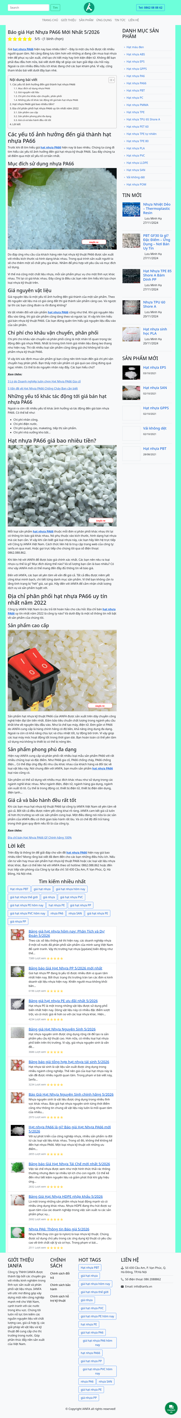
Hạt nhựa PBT (19, 889)
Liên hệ (133, 20)
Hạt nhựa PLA (134, 148)
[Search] (28, 7)
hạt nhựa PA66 (90, 1353)
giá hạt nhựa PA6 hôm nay (97, 1343)
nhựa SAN (75, 913)
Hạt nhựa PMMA (136, 105)
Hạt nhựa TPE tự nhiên (140, 134)
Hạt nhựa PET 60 (136, 127)
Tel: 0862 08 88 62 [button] (150, 8)
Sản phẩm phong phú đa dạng (34, 116)
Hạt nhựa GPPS (135, 69)
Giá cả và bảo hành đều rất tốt (34, 120)
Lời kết (16, 124)
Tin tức (120, 20)
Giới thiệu (68, 20)
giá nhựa (49, 897)
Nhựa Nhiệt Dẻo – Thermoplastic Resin (157, 208)
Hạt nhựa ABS (134, 54)
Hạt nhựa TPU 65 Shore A (142, 119)
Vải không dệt (134, 177)
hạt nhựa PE (57, 905)
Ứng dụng (104, 20)
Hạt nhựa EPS (134, 61)
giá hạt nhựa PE (97, 913)
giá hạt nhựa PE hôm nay (26, 905)
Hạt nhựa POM (135, 184)
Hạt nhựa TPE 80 (136, 141)
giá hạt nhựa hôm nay (70, 889)
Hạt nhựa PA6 (134, 76)
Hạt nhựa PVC (134, 155)
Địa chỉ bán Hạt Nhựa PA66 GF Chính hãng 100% (40, 837)
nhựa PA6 (57, 913)
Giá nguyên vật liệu (28, 92)
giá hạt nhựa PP (80, 905)
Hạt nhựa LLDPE (136, 163)
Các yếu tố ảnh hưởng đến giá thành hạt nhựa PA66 (43, 84)
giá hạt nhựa (42, 889)
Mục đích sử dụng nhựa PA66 (34, 88)
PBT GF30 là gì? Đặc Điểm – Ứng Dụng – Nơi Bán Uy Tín (156, 242)
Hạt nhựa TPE (134, 112)
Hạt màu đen (134, 47)
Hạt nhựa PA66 (135, 83)
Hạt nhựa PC (133, 98)
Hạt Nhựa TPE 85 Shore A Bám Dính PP (157, 275)
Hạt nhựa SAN (134, 170)
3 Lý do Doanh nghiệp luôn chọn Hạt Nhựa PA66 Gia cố (44, 381)
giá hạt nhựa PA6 (92, 1332)
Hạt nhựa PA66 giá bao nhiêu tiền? (33, 104)
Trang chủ (50, 20)
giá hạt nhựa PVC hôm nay (27, 913)
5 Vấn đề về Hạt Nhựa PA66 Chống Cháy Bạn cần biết (43, 388)
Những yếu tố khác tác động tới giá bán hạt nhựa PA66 (48, 100)
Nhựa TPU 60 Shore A (154, 304)
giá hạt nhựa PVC (71, 897)
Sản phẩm (86, 20)
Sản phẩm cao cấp (28, 112)
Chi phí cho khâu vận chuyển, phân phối (40, 96)
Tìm (55, 8)
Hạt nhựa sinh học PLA (155, 331)
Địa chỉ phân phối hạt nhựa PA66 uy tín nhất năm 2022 (45, 108)
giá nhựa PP (18, 921)
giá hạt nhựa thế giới (24, 897)
